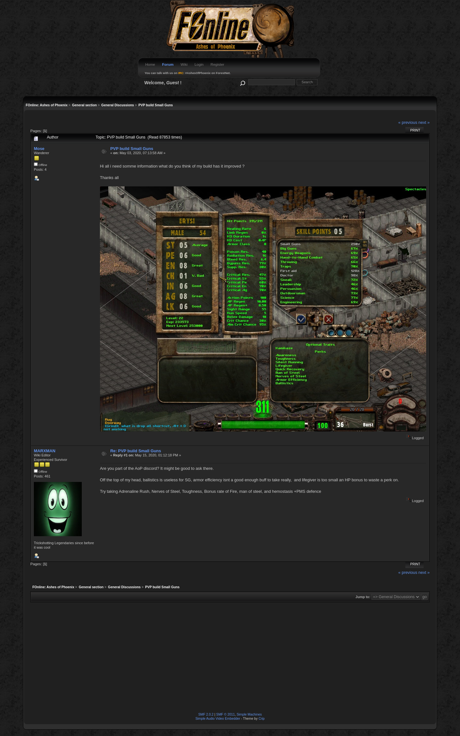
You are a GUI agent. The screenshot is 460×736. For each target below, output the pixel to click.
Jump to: (363, 597)
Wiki (184, 64)
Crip (261, 718)
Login (199, 64)
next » (424, 122)
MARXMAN (44, 450)
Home (150, 64)
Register (217, 64)
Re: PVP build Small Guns (135, 450)
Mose (39, 148)
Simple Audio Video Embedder (217, 718)
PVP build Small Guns (131, 148)
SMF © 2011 (225, 714)
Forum (167, 64)
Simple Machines (249, 714)
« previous (408, 122)
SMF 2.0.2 (206, 714)
